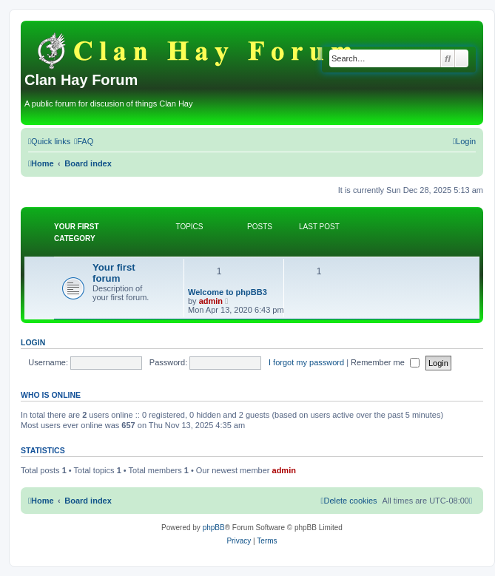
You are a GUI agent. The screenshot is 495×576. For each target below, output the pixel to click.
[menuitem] (83, 141)
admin (211, 301)
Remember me (385, 362)
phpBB (214, 528)
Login (33, 342)
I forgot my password (306, 362)
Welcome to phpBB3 (227, 292)
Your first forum (113, 273)
